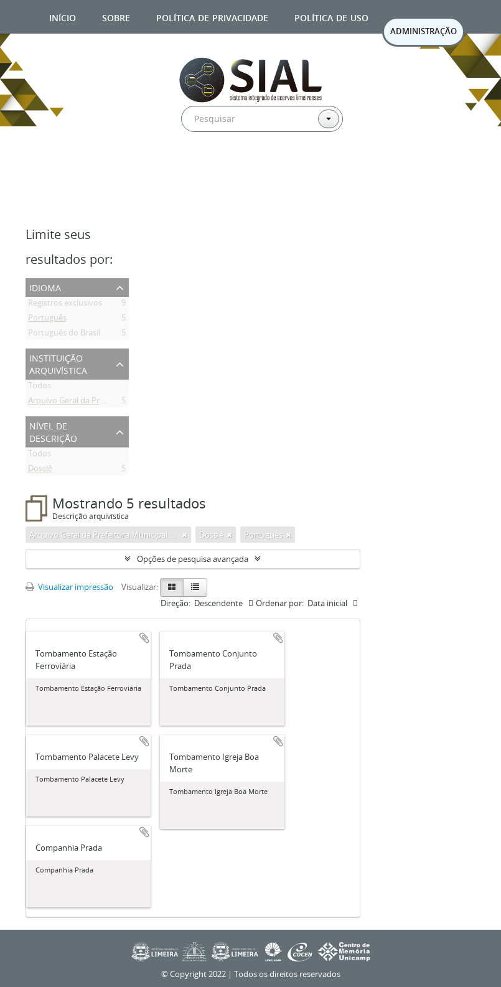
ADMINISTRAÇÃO (423, 31)
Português (47, 319)
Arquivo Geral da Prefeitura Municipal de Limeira (117, 402)
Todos (39, 387)
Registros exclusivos (65, 305)
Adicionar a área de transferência (144, 638)
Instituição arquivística (58, 363)
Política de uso (331, 16)
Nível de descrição (53, 431)
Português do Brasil (64, 334)
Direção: (175, 603)
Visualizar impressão (69, 586)
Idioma (45, 286)
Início (62, 16)
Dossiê (40, 470)
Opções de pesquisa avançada (192, 558)
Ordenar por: (280, 603)
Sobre (116, 16)
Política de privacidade (212, 16)
